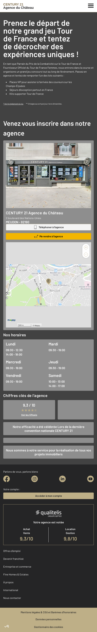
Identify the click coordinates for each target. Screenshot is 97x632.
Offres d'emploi (12, 550)
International (10, 590)
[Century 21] (18, 6)
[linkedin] (62, 479)
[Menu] (91, 5)
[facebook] (6, 479)
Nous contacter (12, 597)
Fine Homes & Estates (16, 574)
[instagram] (34, 479)
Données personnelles (48, 619)
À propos (8, 582)
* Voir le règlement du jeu (13, 104)
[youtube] (90, 479)
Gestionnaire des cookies (48, 626)
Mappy (37, 326)
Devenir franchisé (13, 558)
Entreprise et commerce (17, 566)
